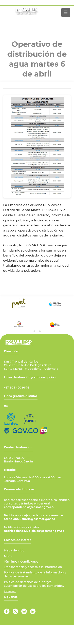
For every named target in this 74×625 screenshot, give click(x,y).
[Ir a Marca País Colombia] (43, 430)
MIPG (8, 556)
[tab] (34, 331)
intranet (10, 591)
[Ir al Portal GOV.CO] (21, 430)
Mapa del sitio (14, 550)
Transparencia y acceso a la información (33, 567)
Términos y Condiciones (21, 561)
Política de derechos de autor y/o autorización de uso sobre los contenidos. (34, 584)
